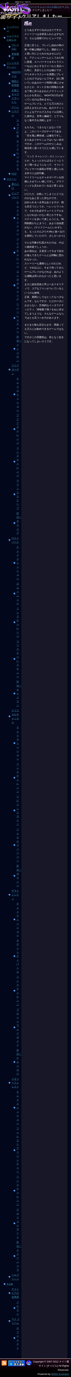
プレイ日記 (15, 46)
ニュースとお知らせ (51, 6)
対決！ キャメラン (18, 693)
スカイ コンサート (17, 1223)
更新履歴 (15, 56)
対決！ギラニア (18, 523)
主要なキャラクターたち (15, 96)
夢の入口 (15, 186)
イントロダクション (13, 65)
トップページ (13, 28)
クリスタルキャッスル (15, 716)
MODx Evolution (60, 1374)
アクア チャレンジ (17, 429)
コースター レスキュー (17, 659)
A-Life (10, 1284)
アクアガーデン (15, 369)
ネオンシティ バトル (17, 956)
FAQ (14, 173)
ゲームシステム (15, 111)
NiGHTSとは (16, 74)
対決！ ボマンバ (18, 876)
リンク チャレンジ (17, 253)
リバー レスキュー (17, 318)
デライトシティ (15, 894)
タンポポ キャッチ (17, 285)
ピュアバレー (15, 195)
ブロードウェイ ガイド (17, 1027)
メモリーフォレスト (15, 1082)
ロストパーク (15, 540)
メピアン (17, 1308)
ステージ (11, 179)
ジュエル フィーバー (17, 845)
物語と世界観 (15, 83)
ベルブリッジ (15, 1276)
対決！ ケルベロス (18, 1062)
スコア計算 (17, 128)
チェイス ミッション (17, 218)
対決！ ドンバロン (18, 348)
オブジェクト (17, 1338)
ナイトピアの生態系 (15, 1293)
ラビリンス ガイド (17, 810)
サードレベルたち (17, 155)
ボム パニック (17, 593)
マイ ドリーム (16, 1321)
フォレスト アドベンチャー (17, 1150)
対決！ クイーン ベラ (18, 1256)
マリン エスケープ (17, 494)
